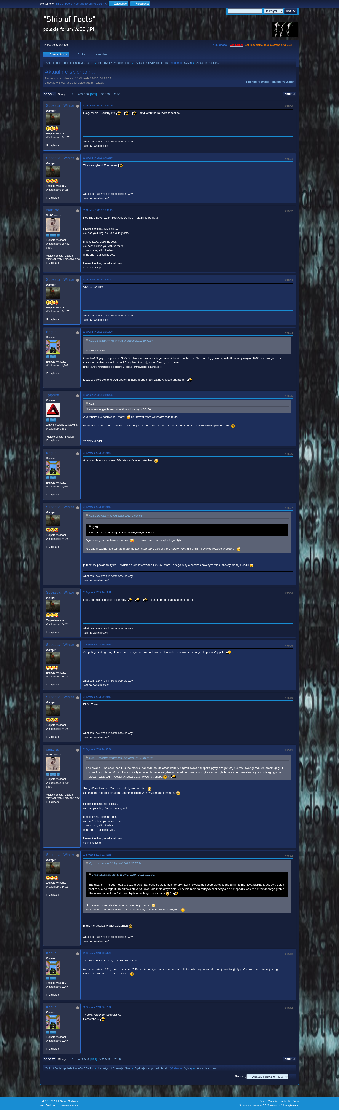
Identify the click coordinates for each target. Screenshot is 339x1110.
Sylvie (187, 62)
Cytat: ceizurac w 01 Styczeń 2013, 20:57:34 (115, 863)
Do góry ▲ (293, 1101)
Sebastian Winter (60, 106)
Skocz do (239, 1076)
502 (101, 94)
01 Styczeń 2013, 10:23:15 (97, 507)
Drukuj (290, 94)
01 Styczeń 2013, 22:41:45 (97, 854)
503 (107, 94)
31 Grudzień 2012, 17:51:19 (98, 158)
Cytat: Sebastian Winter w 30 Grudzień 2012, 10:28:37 (121, 758)
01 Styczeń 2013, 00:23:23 (97, 453)
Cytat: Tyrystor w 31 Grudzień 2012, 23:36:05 (115, 515)
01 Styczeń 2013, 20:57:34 (97, 749)
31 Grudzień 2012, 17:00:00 (98, 105)
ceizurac (53, 210)
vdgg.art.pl (236, 44)
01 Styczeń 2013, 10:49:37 (97, 644)
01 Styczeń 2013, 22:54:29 (97, 953)
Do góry (49, 1059)
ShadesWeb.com (69, 1105)
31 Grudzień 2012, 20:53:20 (98, 332)
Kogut (51, 332)
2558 (117, 94)
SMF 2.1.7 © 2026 (49, 1101)
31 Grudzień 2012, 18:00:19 (98, 210)
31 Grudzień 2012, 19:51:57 (98, 279)
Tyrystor (52, 395)
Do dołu (49, 94)
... (76, 94)
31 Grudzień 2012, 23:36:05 (98, 395)
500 (86, 94)
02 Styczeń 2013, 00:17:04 (97, 1007)
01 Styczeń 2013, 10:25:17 (97, 592)
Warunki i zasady (277, 1101)
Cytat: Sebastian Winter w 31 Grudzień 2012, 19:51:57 (121, 340)
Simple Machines (69, 1101)
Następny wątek (283, 81)
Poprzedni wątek (257, 81)
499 (80, 94)
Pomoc (262, 1101)
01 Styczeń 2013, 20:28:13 (97, 697)
